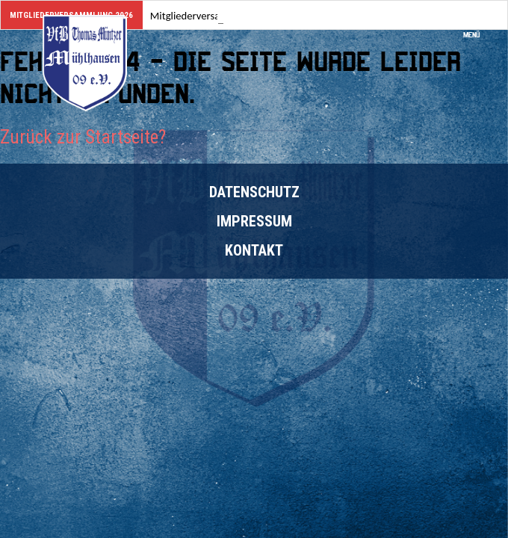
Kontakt (254, 250)
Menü (476, 30)
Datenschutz (254, 192)
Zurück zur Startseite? (83, 137)
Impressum (254, 221)
